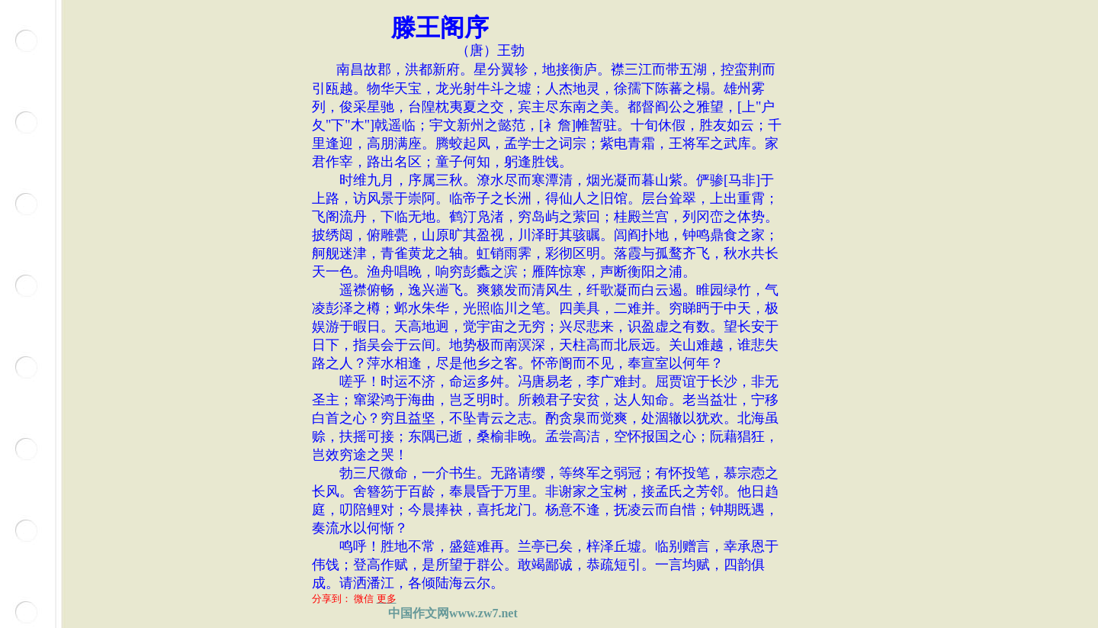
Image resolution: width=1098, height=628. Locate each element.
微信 (364, 598)
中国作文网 (418, 613)
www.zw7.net (483, 613)
